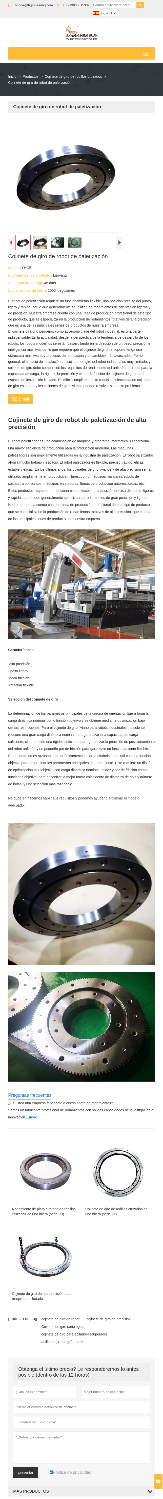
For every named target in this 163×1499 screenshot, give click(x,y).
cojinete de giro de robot (60, 1319)
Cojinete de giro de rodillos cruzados (73, 76)
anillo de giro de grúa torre (62, 1342)
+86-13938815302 (76, 5)
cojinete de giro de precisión (109, 1319)
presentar (25, 1472)
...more (31, 1117)
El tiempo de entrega (26, 283)
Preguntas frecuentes (29, 1095)
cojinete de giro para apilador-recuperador (74, 1334)
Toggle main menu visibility (146, 52)
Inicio (12, 76)
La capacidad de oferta (28, 290)
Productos (30, 76)
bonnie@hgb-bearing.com (34, 5)
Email (20, 398)
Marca (14, 267)
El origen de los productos (30, 275)
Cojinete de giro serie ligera (62, 1327)
